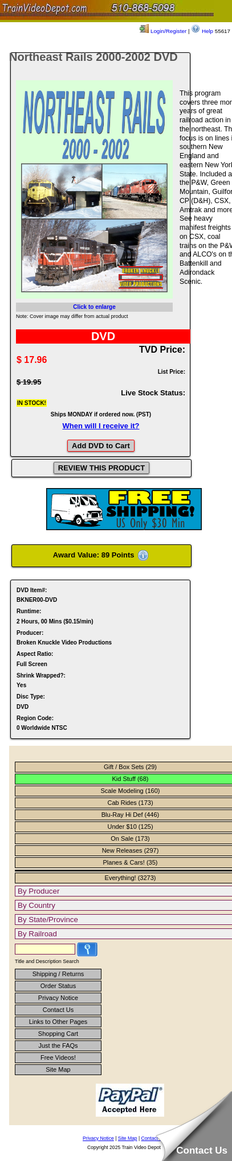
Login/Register (163, 31)
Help (202, 31)
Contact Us (58, 1009)
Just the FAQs (58, 1045)
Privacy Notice (58, 997)
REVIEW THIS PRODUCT (101, 468)
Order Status (58, 985)
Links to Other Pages (58, 1021)
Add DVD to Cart (101, 445)
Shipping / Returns (58, 973)
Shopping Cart (58, 1033)
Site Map (58, 1069)
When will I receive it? (100, 426)
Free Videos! (58, 1057)
